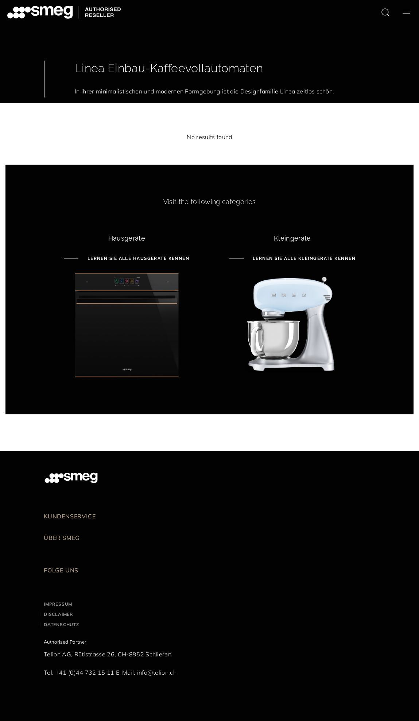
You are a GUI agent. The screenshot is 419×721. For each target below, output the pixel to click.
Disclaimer (58, 614)
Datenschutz (61, 624)
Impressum (58, 604)
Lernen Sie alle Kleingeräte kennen (303, 258)
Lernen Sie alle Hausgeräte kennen (137, 258)
